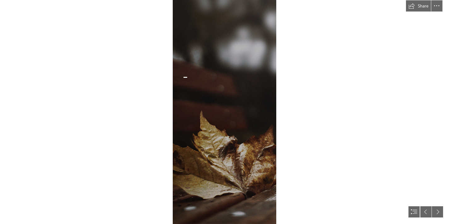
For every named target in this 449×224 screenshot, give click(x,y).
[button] (418, 6)
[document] (224, 112)
